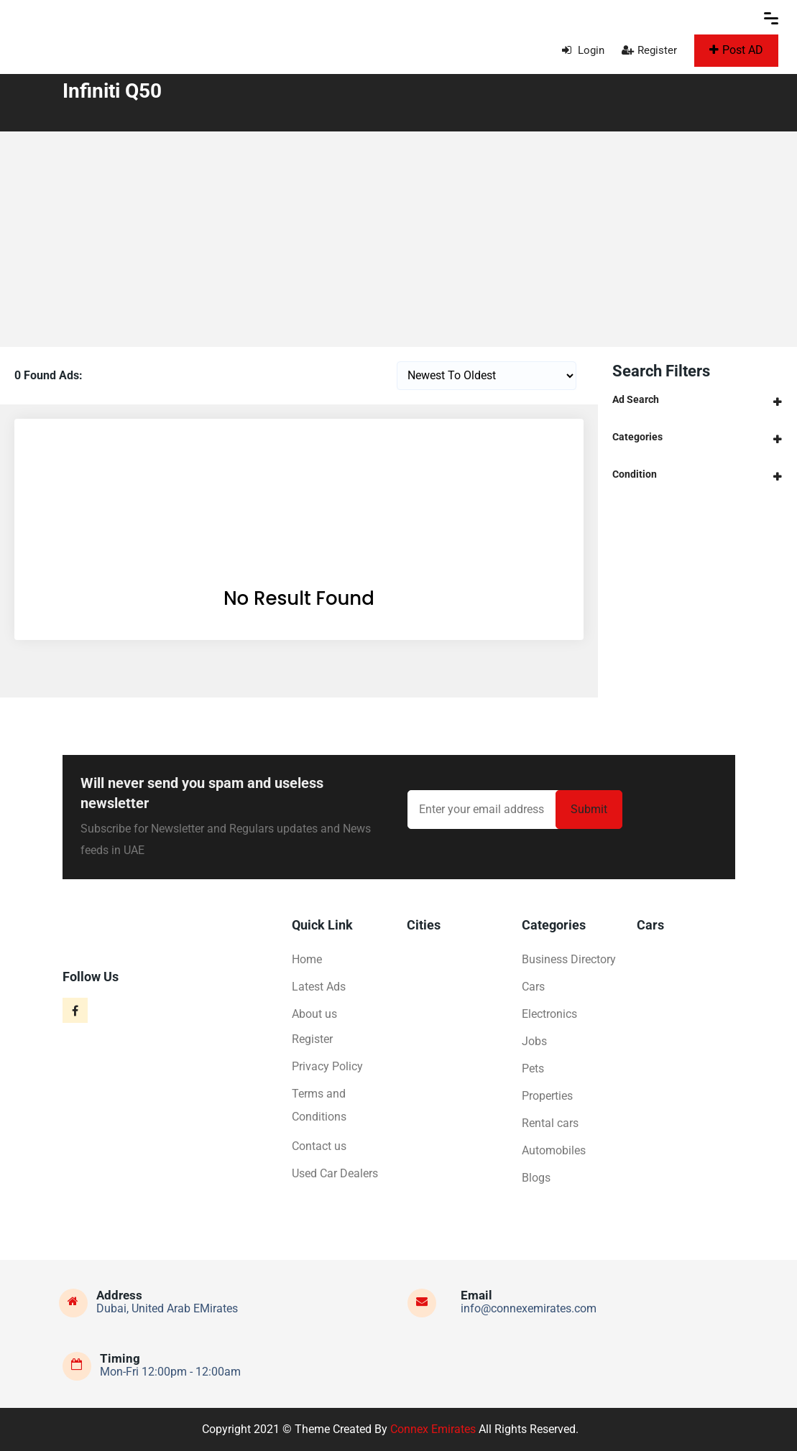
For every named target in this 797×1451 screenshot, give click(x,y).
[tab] (697, 400)
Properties (547, 1096)
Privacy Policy (327, 1066)
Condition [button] (634, 474)
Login (583, 50)
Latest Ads (319, 986)
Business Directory (569, 959)
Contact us (319, 1146)
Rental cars (550, 1123)
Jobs (534, 1041)
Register (649, 50)
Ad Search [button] (635, 399)
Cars (533, 986)
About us (314, 1014)
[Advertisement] (398, 239)
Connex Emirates (433, 1429)
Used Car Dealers (335, 1173)
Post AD (736, 50)
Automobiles (554, 1150)
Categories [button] (637, 436)
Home (307, 959)
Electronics (549, 1014)
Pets (533, 1068)
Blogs (536, 1178)
